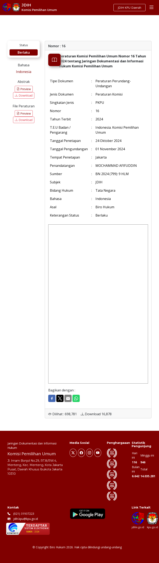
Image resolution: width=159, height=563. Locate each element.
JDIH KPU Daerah (129, 8)
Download (24, 95)
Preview (24, 89)
